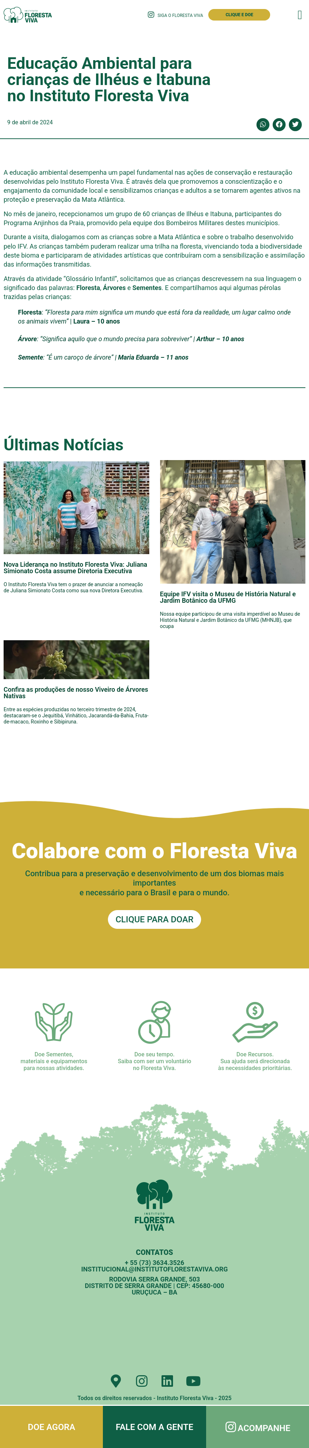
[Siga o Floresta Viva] (151, 14)
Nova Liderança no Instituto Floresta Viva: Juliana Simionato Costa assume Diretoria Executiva (75, 568)
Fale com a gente (155, 1427)
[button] (300, 14)
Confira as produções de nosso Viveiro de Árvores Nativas (76, 693)
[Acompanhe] (230, 1427)
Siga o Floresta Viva (180, 15)
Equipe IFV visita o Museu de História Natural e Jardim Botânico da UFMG (228, 597)
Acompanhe (264, 1428)
